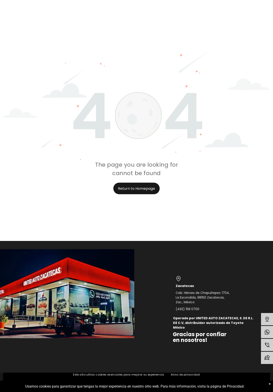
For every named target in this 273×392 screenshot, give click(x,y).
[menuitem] (118, 375)
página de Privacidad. (227, 386)
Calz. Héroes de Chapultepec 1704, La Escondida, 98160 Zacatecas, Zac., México (203, 297)
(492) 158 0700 (187, 309)
